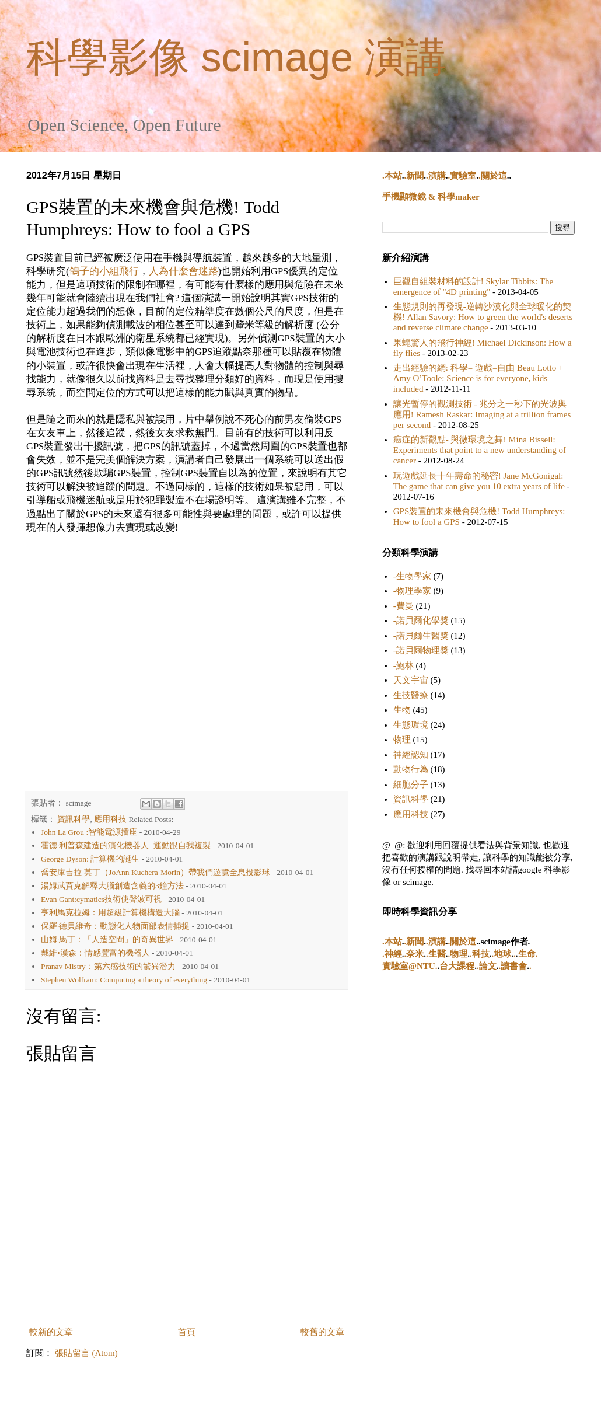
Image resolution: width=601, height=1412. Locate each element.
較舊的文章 (322, 1332)
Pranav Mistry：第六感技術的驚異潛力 (108, 966)
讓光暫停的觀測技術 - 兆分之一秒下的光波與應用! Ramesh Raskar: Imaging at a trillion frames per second (482, 414)
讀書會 (514, 966)
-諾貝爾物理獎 (421, 650)
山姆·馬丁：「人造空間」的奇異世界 (107, 939)
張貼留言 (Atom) (86, 1353)
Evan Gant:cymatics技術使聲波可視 (101, 899)
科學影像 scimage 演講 (236, 57)
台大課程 (456, 966)
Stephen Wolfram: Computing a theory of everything (124, 979)
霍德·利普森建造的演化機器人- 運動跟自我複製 (126, 845)
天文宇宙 (410, 680)
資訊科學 (73, 819)
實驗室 (463, 175)
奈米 (415, 953)
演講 (437, 175)
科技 (481, 953)
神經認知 (410, 754)
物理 (402, 739)
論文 (488, 966)
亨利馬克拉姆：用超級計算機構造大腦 (110, 912)
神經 (393, 953)
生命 (527, 953)
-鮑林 (403, 665)
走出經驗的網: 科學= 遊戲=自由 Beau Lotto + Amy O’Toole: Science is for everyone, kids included (478, 378)
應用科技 (110, 819)
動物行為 (410, 769)
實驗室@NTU (408, 966)
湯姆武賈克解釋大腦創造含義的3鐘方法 (112, 885)
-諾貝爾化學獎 (421, 620)
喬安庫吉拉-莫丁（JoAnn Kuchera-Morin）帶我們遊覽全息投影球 (155, 872)
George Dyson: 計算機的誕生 (90, 859)
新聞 (415, 175)
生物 (402, 709)
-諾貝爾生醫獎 (421, 635)
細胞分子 (410, 784)
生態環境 (410, 725)
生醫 (437, 953)
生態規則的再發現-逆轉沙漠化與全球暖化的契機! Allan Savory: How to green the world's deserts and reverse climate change (483, 317)
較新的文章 (51, 1332)
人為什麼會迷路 (183, 271)
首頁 (186, 1332)
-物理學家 (412, 590)
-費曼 (403, 606)
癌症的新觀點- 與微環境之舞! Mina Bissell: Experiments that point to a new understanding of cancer (479, 450)
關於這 (494, 175)
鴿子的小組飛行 (104, 271)
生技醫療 (410, 695)
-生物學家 (412, 576)
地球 (502, 953)
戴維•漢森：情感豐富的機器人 (95, 953)
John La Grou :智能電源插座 (89, 832)
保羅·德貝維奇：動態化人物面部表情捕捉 (115, 926)
